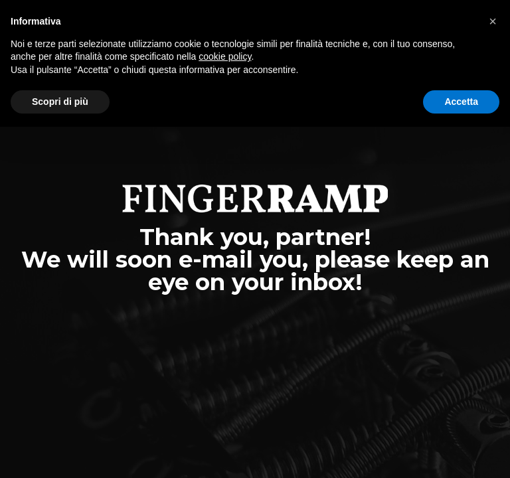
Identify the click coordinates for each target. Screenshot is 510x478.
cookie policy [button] (225, 56)
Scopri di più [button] (60, 101)
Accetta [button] (461, 101)
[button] (492, 21)
